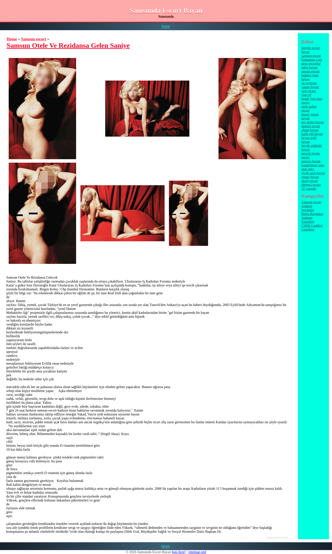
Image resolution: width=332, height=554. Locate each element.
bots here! (179, 552)
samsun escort (311, 56)
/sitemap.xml (197, 552)
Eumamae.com (311, 59)
